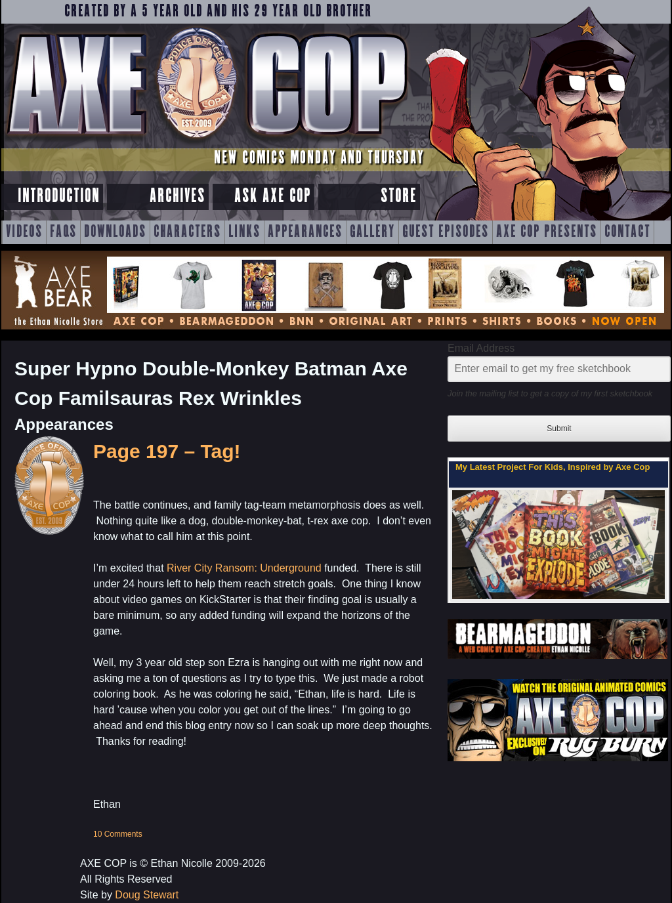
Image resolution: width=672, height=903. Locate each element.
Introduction (59, 196)
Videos (24, 232)
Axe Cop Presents (546, 232)
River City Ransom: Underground (244, 568)
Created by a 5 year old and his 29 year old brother (218, 12)
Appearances (305, 232)
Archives (177, 196)
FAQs (63, 232)
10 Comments (117, 834)
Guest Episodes (445, 232)
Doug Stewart (146, 894)
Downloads (115, 232)
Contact (627, 232)
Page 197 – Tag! (167, 451)
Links (244, 232)
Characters (187, 232)
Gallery (372, 232)
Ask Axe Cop (272, 196)
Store (399, 196)
